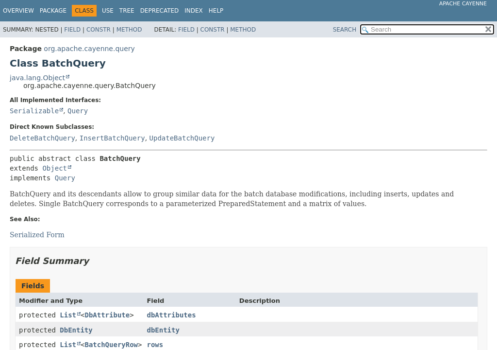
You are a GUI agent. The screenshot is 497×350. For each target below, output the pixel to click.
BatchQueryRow (111, 345)
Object (54, 168)
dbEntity (163, 330)
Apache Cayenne (463, 3)
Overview (18, 10)
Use (108, 10)
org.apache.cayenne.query (89, 48)
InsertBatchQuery (112, 138)
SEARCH (345, 29)
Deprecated (159, 10)
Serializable (34, 111)
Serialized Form (37, 235)
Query (77, 111)
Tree (126, 10)
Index (193, 10)
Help (216, 10)
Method (129, 29)
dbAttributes (171, 315)
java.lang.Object (37, 78)
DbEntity (76, 330)
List (68, 315)
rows (155, 345)
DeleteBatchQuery (42, 138)
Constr (98, 29)
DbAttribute (107, 315)
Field (72, 29)
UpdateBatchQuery (182, 138)
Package (53, 10)
